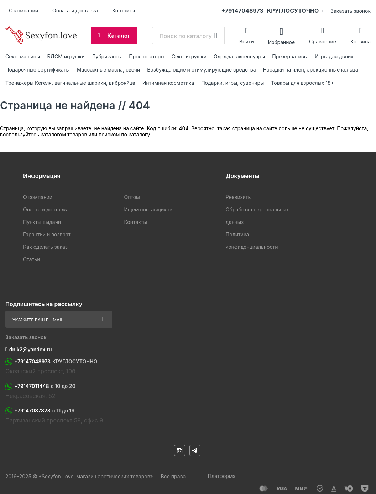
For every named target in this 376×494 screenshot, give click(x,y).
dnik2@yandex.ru (30, 349)
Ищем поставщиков (148, 209)
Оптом (132, 197)
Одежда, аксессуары (239, 56)
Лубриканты (107, 56)
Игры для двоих (334, 56)
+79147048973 (270, 10)
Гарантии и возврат (46, 234)
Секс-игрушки (189, 56)
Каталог (118, 35)
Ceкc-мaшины (22, 56)
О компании (23, 10)
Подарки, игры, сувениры (232, 83)
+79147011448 (44, 386)
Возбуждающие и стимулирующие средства (201, 70)
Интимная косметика (168, 83)
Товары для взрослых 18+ (302, 83)
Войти (246, 41)
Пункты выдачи (42, 222)
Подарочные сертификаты (37, 70)
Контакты (123, 10)
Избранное (281, 41)
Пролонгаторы (146, 56)
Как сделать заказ (45, 247)
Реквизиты (239, 197)
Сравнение (322, 41)
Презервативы (290, 56)
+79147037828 (44, 411)
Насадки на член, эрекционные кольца (310, 70)
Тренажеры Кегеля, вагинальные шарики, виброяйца (70, 83)
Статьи (31, 259)
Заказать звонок (350, 11)
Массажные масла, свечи (108, 70)
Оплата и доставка (75, 10)
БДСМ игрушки (65, 56)
